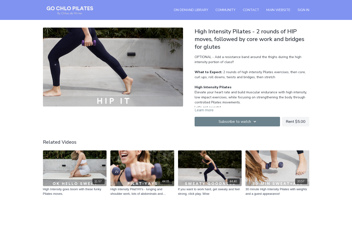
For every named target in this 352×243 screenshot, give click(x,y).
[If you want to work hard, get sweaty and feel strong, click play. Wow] (210, 191)
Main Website (278, 10)
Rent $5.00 (295, 121)
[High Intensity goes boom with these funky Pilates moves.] (75, 191)
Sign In (303, 10)
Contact (251, 10)
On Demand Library (191, 10)
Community (225, 10)
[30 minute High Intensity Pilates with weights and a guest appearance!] (277, 191)
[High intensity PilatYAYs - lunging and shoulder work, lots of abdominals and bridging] (142, 191)
